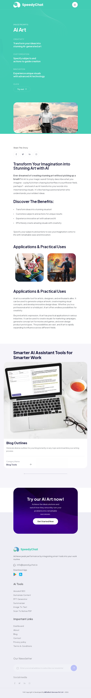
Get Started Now (45, 521)
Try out (22, 89)
